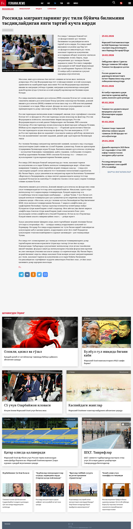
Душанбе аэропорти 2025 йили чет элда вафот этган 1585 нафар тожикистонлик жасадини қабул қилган (115, 147)
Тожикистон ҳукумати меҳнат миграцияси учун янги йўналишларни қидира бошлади (115, 110)
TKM (62, 3)
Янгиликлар (9, 9)
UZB (69, 3)
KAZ (42, 3)
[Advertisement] (66, 296)
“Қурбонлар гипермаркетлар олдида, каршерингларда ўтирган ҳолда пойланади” (49, 477)
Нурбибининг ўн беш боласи (13, 474)
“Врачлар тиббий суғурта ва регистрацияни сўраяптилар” (82, 475)
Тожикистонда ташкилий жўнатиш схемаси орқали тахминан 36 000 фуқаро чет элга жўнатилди (114, 129)
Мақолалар (29, 9)
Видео (45, 9)
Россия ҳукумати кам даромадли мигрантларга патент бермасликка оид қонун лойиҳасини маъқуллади (116, 76)
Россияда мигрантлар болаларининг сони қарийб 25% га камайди (114, 159)
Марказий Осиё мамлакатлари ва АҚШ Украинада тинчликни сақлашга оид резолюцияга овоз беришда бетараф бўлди (115, 46)
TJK (56, 3)
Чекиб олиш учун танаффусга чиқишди (113, 474)
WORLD (77, 3)
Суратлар (60, 9)
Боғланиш (7, 523)
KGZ (49, 3)
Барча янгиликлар (119, 167)
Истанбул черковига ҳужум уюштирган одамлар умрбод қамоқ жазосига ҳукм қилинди (116, 93)
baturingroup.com (83, 526)
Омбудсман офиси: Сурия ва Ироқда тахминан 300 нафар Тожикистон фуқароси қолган (115, 63)
